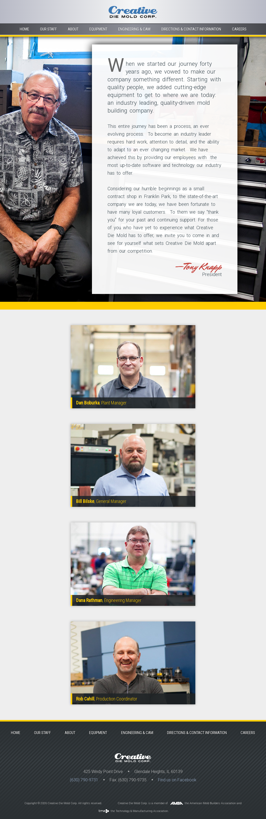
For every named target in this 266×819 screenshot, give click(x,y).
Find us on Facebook (177, 779)
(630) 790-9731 (84, 779)
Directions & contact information (191, 29)
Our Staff (48, 29)
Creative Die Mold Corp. (133, 11)
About (73, 29)
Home (24, 29)
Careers (239, 29)
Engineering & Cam (134, 29)
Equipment (98, 29)
